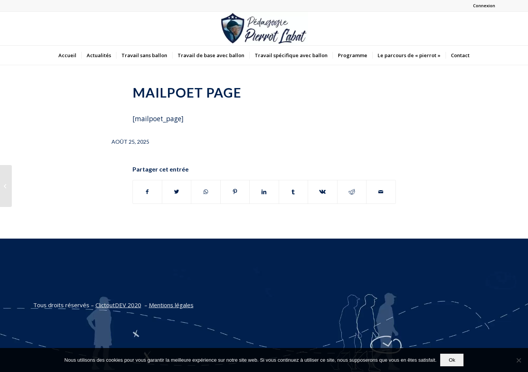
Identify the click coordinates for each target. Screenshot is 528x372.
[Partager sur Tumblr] (293, 191)
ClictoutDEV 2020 (118, 305)
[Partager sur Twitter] (176, 191)
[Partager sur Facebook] (147, 191)
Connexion (484, 5)
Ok (452, 360)
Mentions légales (171, 305)
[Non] (518, 360)
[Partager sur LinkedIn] (264, 191)
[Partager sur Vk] (322, 191)
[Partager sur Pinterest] (235, 191)
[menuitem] (67, 55)
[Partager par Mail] (381, 191)
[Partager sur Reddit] (351, 191)
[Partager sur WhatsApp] (205, 191)
